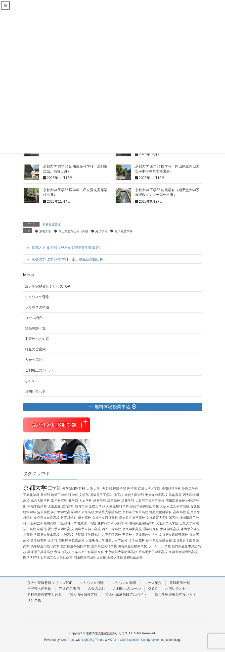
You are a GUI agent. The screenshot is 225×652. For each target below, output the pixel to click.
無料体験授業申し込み (44, 594)
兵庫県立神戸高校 (88, 529)
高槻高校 (179, 512)
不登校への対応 (37, 339)
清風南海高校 (175, 500)
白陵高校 (67, 535)
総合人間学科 (40, 500)
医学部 (67, 488)
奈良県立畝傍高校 (72, 540)
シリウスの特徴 (37, 307)
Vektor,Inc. (158, 640)
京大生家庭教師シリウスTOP (47, 286)
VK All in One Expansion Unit (127, 640)
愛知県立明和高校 (61, 529)
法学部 (106, 488)
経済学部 (101, 231)
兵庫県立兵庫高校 (40, 552)
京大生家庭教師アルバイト (126, 594)
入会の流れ (33, 360)
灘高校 (118, 495)
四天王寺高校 (111, 529)
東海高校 (87, 512)
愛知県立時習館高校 (75, 546)
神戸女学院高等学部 (65, 512)
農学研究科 (39, 540)
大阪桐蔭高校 (170, 529)
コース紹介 (33, 318)
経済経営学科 (124, 231)
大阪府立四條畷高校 (41, 523)
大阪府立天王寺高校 (149, 500)
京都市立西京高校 (105, 518)
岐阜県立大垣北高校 (45, 546)
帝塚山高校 (62, 552)
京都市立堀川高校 (135, 512)
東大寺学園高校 (156, 495)
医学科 (79, 488)
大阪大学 (93, 488)
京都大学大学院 (149, 488)
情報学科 (99, 500)
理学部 (132, 488)
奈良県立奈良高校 (47, 518)
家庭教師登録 (51, 224)
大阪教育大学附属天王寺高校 (107, 540)
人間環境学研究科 (88, 535)
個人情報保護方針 (83, 594)
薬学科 (52, 540)
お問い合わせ (35, 391)
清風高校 (43, 512)
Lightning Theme (93, 640)
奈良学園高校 (132, 529)
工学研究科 (59, 500)
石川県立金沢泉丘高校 (56, 557)
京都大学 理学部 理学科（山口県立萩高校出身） (69, 259)
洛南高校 (175, 495)
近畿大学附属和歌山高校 (125, 557)
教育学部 (81, 506)
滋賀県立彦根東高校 (132, 546)
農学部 (45, 495)
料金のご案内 (35, 349)
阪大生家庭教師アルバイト (175, 594)
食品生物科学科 (160, 512)
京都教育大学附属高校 (162, 518)
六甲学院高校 (111, 535)
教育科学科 (69, 518)
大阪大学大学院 (167, 523)
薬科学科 (121, 523)
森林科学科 (105, 523)
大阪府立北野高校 (61, 506)
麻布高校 (84, 518)
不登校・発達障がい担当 (140, 535)
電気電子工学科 (101, 495)
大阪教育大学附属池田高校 (76, 523)
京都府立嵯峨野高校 (173, 535)
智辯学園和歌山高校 (144, 506)
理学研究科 (151, 529)
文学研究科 (137, 540)
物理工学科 (190, 488)
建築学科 (127, 500)
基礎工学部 (97, 506)
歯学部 (42, 529)
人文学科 (85, 500)
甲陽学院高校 (37, 506)
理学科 (73, 495)
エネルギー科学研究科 (88, 552)
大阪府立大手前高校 (174, 506)
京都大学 (45, 231)
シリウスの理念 (37, 297)
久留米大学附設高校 (183, 552)
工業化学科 (31, 495)
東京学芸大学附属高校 (121, 552)
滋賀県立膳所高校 (142, 523)
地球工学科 (59, 495)
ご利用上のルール (39, 370)
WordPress (67, 640)
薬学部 (73, 500)
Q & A (29, 381)
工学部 (54, 488)
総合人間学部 (134, 495)
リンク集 (34, 600)
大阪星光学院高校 (108, 512)
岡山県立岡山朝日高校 (73, 231)
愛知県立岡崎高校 (104, 546)
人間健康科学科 (117, 506)
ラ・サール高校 (159, 546)
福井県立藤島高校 (159, 540)
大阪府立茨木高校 (47, 535)
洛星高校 (113, 500)
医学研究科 (31, 557)
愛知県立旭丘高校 (132, 518)
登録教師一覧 (35, 328)
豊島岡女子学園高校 (153, 552)
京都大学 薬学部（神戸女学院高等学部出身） (67, 247)
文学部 (84, 495)
